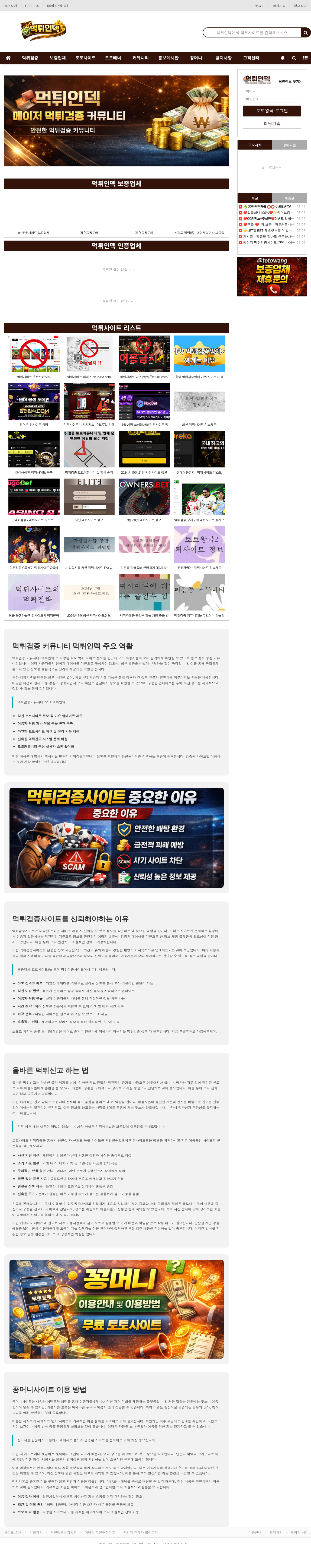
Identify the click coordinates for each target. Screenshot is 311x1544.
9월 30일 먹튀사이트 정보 (144, 519)
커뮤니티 (140, 57)
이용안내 (254, 1532)
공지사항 (223, 57)
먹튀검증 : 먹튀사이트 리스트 (33, 519)
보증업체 (58, 57)
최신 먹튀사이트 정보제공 (199, 424)
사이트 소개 (12, 1532)
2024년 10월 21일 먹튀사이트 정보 (144, 472)
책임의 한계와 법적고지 (140, 1532)
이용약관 (36, 1532)
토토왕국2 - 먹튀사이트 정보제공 (199, 567)
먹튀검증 (30, 57)
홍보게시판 (168, 57)
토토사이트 (85, 57)
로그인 (260, 5)
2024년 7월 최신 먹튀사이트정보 (89, 615)
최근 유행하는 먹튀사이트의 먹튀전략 (34, 615)
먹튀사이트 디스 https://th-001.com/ (144, 376)
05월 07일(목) (57, 5)
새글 (255, 198)
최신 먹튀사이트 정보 (89, 519)
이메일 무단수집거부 (100, 1532)
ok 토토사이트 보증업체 (34, 232)
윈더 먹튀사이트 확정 (34, 424)
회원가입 (279, 5)
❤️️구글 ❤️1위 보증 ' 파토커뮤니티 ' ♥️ (269, 224)
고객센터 (251, 57)
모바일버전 (299, 1532)
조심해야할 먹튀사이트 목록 (34, 472)
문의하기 (276, 1532)
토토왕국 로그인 (272, 110)
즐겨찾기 (10, 5)
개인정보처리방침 (64, 1532)
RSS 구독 (32, 5)
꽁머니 (196, 57)
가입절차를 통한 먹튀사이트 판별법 (88, 567)
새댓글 (289, 198)
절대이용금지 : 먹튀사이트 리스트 (199, 472)
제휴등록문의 (89, 232)
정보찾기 (300, 5)
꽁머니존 (289, 145)
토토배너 (113, 57)
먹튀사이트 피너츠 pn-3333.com (89, 376)
